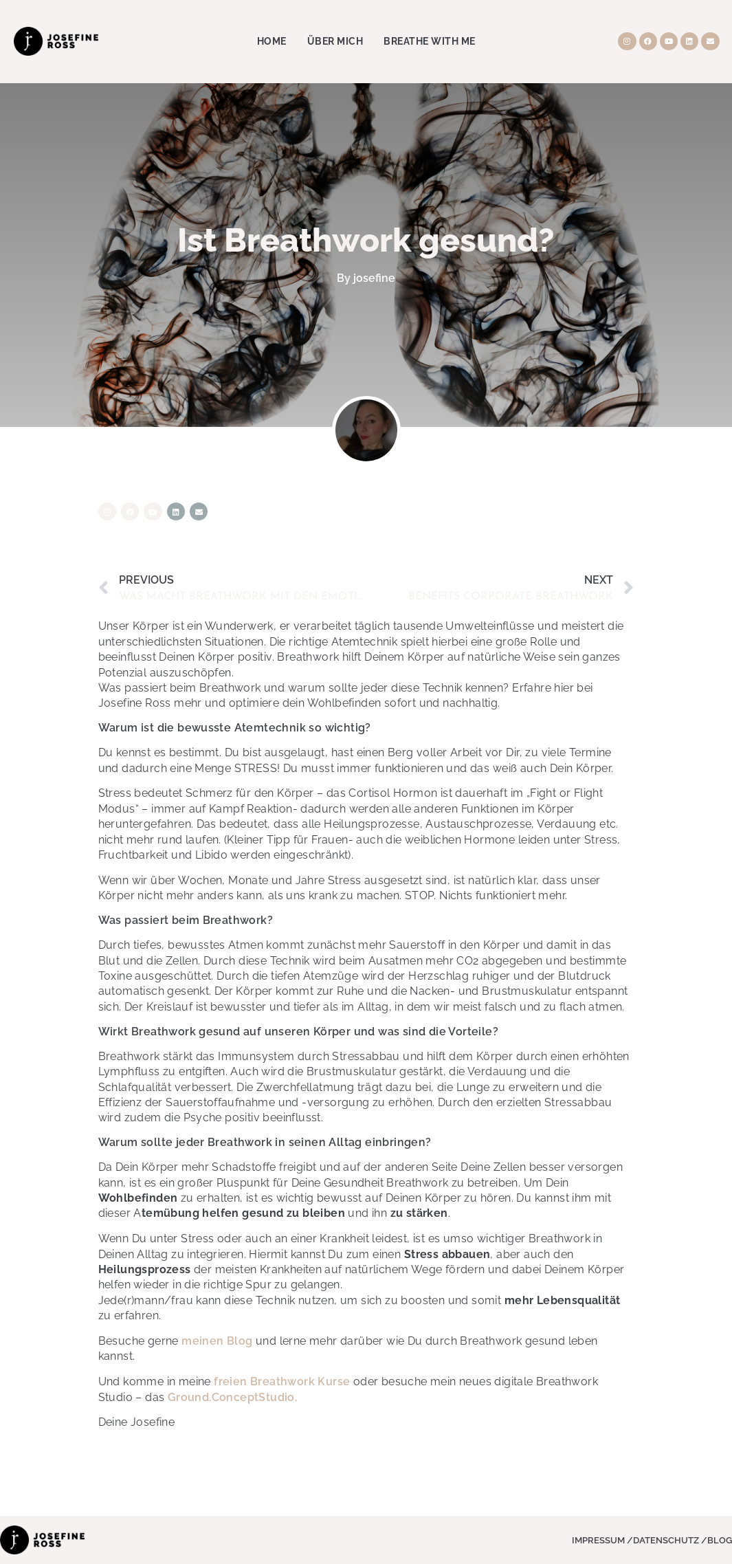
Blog (719, 1540)
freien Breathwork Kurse (282, 1381)
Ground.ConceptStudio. (232, 1397)
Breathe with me (430, 41)
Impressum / (602, 1540)
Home (272, 41)
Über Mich (335, 41)
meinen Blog (216, 1340)
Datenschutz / (670, 1540)
